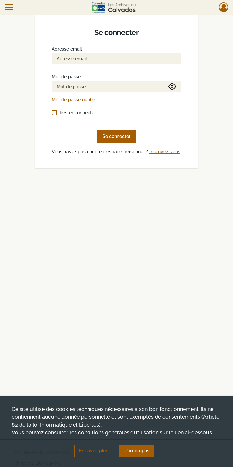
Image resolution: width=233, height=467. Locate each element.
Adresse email (67, 49)
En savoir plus (93, 450)
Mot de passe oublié (73, 99)
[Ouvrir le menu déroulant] (9, 8)
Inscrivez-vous (164, 151)
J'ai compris (136, 450)
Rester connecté (77, 112)
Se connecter (116, 136)
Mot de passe (66, 76)
